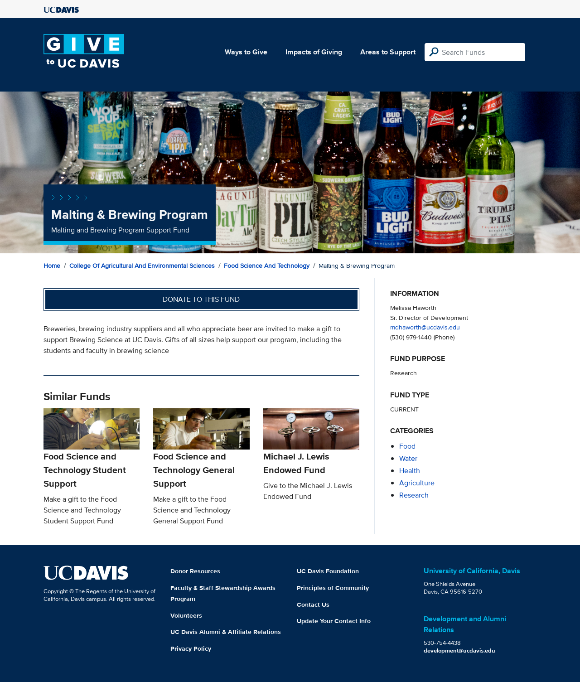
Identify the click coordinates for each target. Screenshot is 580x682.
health (409, 470)
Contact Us (313, 604)
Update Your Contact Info (334, 620)
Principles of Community (333, 587)
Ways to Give (246, 52)
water (408, 458)
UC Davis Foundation (328, 571)
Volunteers (186, 615)
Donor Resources (195, 571)
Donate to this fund (201, 299)
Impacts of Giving (313, 52)
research (414, 495)
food (407, 446)
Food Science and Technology (266, 265)
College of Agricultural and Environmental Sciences (142, 265)
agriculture (417, 483)
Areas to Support (388, 52)
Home (52, 265)
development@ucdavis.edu (459, 650)
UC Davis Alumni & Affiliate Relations (225, 631)
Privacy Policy (190, 648)
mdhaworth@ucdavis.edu (425, 327)
